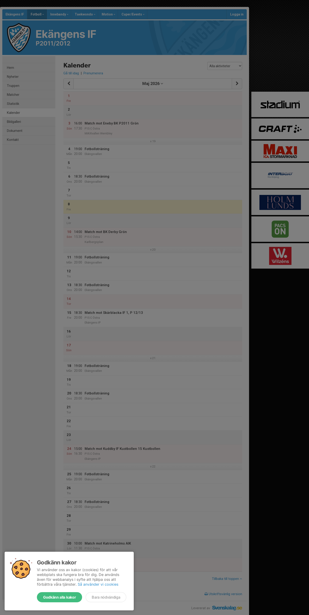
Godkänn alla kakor (59, 597)
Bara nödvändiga (106, 597)
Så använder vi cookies (98, 584)
